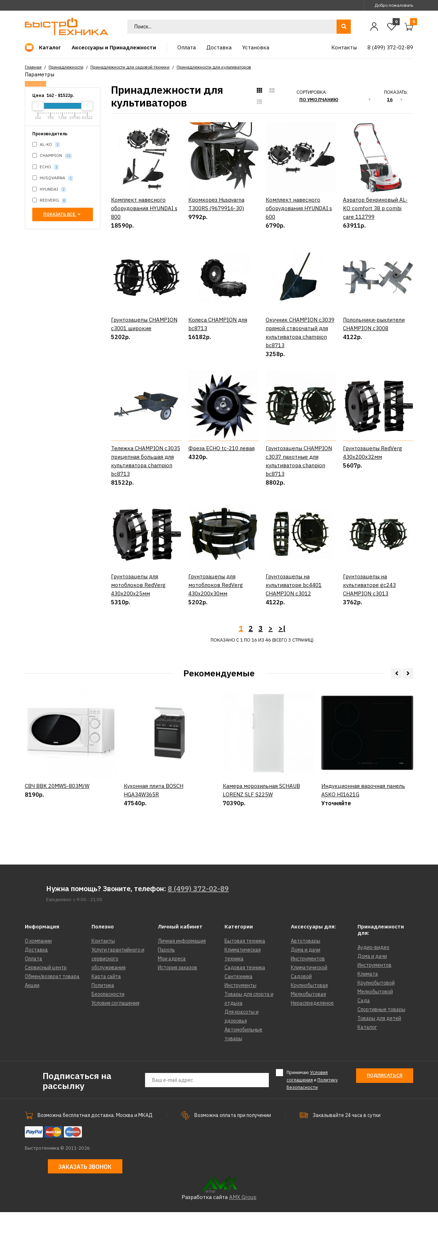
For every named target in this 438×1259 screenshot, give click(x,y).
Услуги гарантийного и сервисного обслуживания (118, 1005)
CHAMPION (52, 156)
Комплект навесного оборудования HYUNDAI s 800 (144, 208)
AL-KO (46, 145)
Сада (363, 1047)
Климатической (309, 1014)
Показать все (62, 214)
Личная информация (182, 988)
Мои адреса (172, 1005)
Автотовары (305, 988)
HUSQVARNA (52, 178)
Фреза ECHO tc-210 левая (221, 471)
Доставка (36, 996)
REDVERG (49, 200)
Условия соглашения (115, 1050)
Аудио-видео (373, 994)
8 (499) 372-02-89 (198, 935)
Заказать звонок (85, 1213)
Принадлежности (66, 67)
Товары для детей (379, 1065)
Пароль (166, 996)
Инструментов (308, 1005)
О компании (38, 988)
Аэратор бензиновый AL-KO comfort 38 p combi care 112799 (375, 208)
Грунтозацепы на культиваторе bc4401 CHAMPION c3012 (294, 632)
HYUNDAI (49, 189)
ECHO (45, 167)
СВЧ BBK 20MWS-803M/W (57, 863)
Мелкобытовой (375, 1038)
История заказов (177, 1014)
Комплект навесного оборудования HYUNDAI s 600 (299, 208)
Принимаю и (312, 1126)
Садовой (301, 1023)
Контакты (103, 988)
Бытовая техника (244, 988)
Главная (33, 67)
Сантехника (238, 1023)
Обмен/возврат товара (52, 1023)
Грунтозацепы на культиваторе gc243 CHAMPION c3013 (369, 632)
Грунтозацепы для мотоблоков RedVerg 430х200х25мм (138, 632)
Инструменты (240, 1032)
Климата (367, 1021)
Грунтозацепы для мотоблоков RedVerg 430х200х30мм (215, 632)
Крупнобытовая (309, 1032)
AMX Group (242, 1244)
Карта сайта (106, 1023)
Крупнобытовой (376, 1029)
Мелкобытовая (308, 1041)
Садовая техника (244, 1014)
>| (281, 675)
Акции (32, 1032)
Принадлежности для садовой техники (130, 67)
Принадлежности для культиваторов (214, 67)
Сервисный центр (46, 1014)
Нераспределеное (312, 1050)
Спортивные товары (381, 1056)
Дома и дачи (305, 996)
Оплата (33, 1005)
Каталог (367, 1074)
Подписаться (385, 1122)
